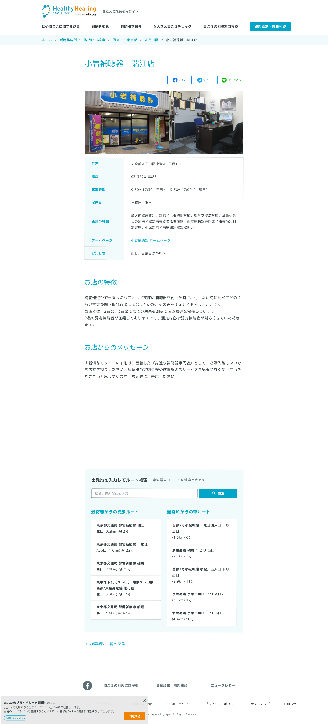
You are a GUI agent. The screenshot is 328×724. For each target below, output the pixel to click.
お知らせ (289, 704)
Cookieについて (14, 717)
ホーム (47, 39)
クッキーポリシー (178, 704)
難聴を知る (100, 26)
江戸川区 (152, 39)
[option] (164, 122)
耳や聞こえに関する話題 (61, 26)
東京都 (132, 39)
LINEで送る (234, 80)
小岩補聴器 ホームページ (150, 240)
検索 (221, 493)
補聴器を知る (131, 26)
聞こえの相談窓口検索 (220, 26)
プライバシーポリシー (221, 704)
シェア (182, 80)
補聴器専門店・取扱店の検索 (82, 39)
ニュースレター (223, 685)
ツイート (208, 80)
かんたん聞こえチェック (172, 26)
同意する (135, 716)
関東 (116, 40)
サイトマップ (260, 704)
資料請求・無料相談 (270, 26)
